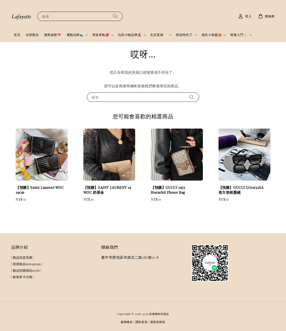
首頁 (17, 35)
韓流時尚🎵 (184, 35)
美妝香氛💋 (100, 35)
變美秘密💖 (52, 35)
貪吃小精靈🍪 (212, 35)
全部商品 (32, 35)
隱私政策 (141, 322)
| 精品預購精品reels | (26, 270)
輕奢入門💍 (238, 35)
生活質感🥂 (158, 35)
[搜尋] (115, 16)
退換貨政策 (158, 322)
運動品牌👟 (75, 35)
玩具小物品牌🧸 (129, 35)
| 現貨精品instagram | (26, 264)
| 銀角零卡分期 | (22, 277)
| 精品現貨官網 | (22, 258)
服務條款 (127, 322)
